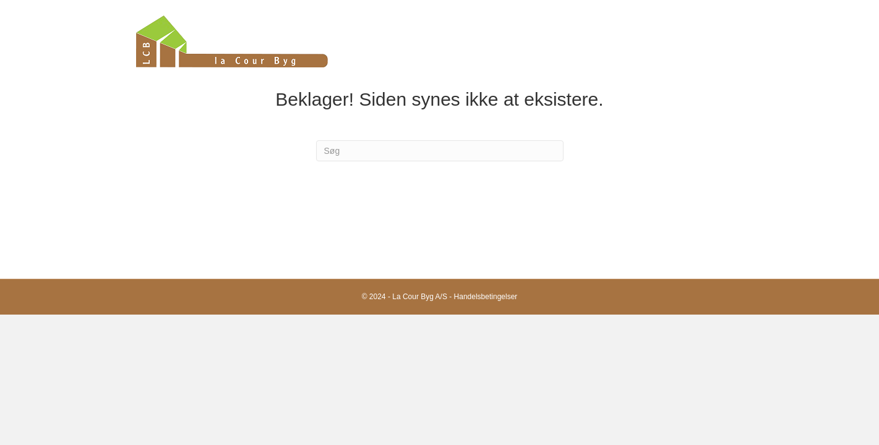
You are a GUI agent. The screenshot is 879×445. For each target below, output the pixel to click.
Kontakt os (719, 41)
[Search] (440, 150)
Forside (513, 41)
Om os (566, 41)
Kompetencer (633, 41)
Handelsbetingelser (486, 296)
